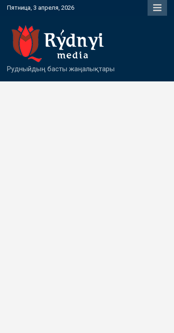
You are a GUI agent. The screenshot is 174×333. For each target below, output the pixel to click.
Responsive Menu (157, 8)
